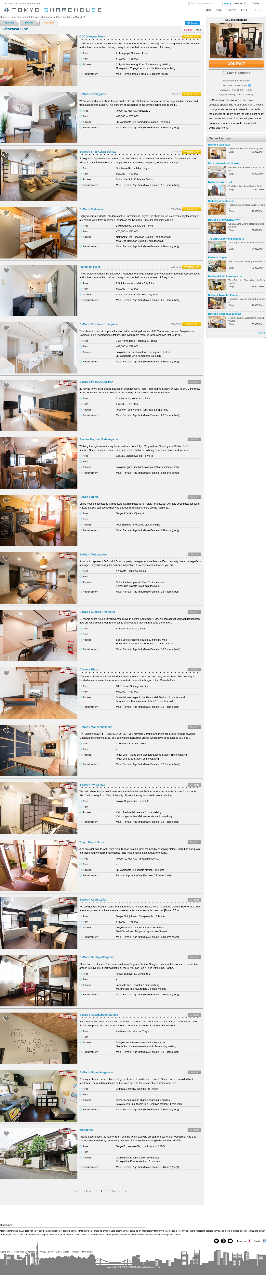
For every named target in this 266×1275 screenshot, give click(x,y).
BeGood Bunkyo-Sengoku (96, 957)
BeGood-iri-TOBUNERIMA (96, 381)
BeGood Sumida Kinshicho (97, 611)
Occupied (194, 382)
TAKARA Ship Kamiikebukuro (226, 238)
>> (125, 1191)
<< (77, 1191)
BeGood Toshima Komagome (98, 324)
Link (58, 1251)
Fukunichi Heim (89, 266)
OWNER (49, 22)
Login (255, 3)
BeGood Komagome (92, 94)
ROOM (29, 22)
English (260, 1241)
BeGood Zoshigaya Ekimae (224, 313)
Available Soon (191, 36)
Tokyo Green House (92, 842)
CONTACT (236, 64)
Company (5, 1251)
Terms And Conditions (24, 1251)
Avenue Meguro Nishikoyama (98, 439)
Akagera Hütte (88, 669)
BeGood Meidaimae (92, 784)
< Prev (87, 1191)
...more (261, 332)
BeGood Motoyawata (93, 554)
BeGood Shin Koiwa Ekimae (97, 151)
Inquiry (75, 1251)
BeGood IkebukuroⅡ (220, 182)
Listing (188, 29)
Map (208, 9)
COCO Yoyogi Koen (92, 36)
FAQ (244, 9)
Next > (116, 1191)
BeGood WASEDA (219, 144)
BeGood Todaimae (91, 209)
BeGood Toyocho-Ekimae (223, 295)
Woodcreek (86, 1129)
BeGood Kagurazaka (92, 899)
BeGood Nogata (217, 257)
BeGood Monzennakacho (95, 727)
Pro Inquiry (87, 1251)
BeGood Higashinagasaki (96, 1072)
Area (219, 9)
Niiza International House (223, 163)
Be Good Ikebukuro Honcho (225, 276)
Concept (231, 9)
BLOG (256, 9)
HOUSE (9, 22)
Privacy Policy (45, 1251)
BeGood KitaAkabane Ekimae (98, 1014)
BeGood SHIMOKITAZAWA (224, 219)
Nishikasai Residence (221, 201)
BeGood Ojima (89, 496)
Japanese (244, 1241)
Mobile (66, 1251)
